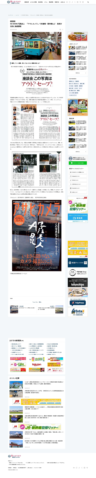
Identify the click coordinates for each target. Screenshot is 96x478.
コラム (45, 2)
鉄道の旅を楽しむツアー (16, 343)
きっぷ (80, 88)
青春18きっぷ (71, 81)
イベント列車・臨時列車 (73, 92)
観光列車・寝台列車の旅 (52, 346)
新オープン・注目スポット (74, 83)
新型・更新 (82, 83)
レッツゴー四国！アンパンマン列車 (36, 354)
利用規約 (9, 467)
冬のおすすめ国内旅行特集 (52, 343)
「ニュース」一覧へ (36, 302)
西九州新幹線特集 (50, 350)
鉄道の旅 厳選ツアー (34, 352)
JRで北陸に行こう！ (51, 348)
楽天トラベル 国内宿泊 (16, 346)
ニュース (17, 15)
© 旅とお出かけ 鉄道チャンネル (13, 469)
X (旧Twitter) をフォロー (75, 184)
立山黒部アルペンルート (16, 352)
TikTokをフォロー (74, 180)
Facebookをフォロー (75, 188)
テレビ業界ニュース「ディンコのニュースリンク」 (35, 462)
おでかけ (76, 88)
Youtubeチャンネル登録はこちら (77, 172)
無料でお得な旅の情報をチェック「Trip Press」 (56, 462)
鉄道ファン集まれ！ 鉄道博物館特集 (37, 343)
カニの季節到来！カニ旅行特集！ (36, 346)
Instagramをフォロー (75, 176)
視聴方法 (57, 2)
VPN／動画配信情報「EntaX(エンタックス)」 (17, 464)
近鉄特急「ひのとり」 (51, 354)
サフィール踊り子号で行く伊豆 (18, 354)
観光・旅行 (71, 88)
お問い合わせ (29, 467)
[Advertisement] (48, 9)
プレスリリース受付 (37, 467)
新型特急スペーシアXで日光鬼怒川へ (19, 348)
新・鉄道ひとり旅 (72, 90)
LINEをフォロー (74, 192)
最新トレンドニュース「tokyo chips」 (16, 462)
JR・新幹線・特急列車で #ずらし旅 (54, 352)
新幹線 (78, 90)
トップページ (10, 15)
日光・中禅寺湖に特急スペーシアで (36, 350)
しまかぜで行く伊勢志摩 (34, 348)
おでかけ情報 (33, 2)
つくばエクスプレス (72, 95)
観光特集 (40, 2)
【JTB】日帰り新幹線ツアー (17, 350)
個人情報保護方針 (21, 467)
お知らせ (63, 2)
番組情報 (51, 2)
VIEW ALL (78, 73)
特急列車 (77, 81)
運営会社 (14, 467)
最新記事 (27, 2)
